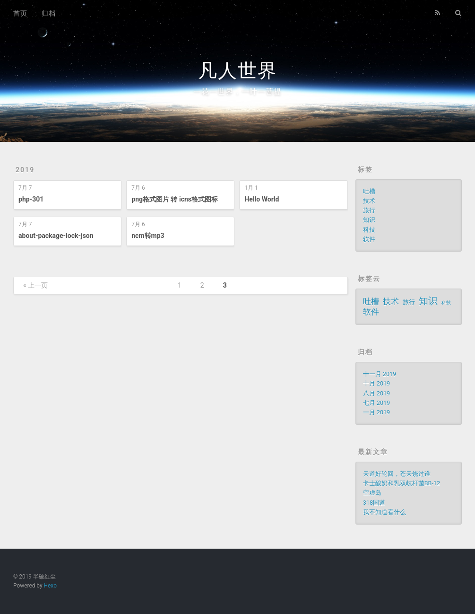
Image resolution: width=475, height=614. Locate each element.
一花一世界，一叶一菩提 (237, 91)
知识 (369, 219)
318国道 (374, 502)
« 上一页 (35, 285)
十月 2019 (376, 383)
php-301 (30, 199)
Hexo (50, 585)
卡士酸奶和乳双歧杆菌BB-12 (401, 483)
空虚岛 (372, 492)
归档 (49, 13)
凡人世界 (237, 71)
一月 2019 (376, 412)
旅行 (369, 210)
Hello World (261, 199)
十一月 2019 (379, 373)
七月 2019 (376, 402)
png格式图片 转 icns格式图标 (174, 199)
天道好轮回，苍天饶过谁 (397, 473)
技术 (369, 200)
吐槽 (369, 191)
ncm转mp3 (147, 235)
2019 (25, 170)
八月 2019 (376, 393)
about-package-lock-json (56, 235)
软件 (369, 239)
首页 (20, 13)
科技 (369, 229)
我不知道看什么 (384, 512)
